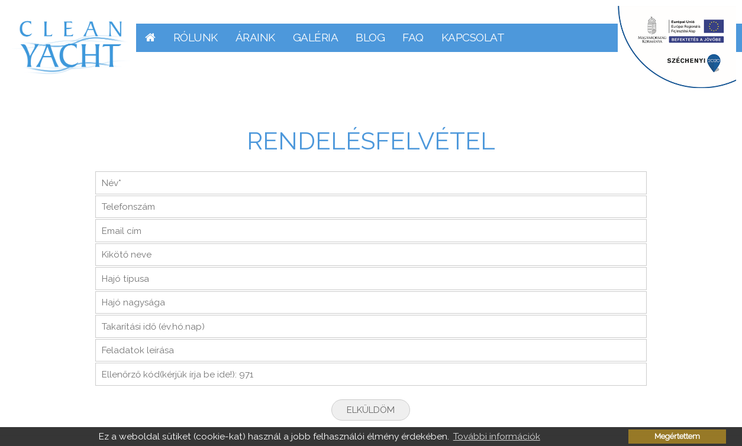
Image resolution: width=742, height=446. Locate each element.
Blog (370, 37)
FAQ (413, 37)
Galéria (315, 37)
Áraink (255, 37)
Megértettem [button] (677, 436)
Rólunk (195, 37)
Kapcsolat (473, 37)
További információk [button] (496, 436)
